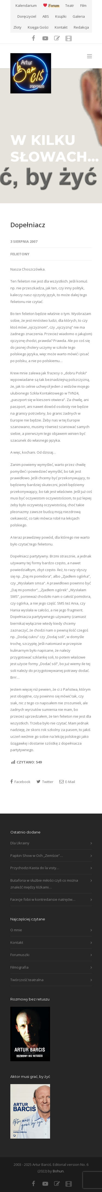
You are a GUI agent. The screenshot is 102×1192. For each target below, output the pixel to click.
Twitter (44, 781)
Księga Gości (38, 27)
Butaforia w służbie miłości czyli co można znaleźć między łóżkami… (44, 884)
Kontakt (61, 27)
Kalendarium (26, 5)
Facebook (20, 781)
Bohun (58, 1171)
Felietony (19, 253)
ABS (45, 16)
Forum (51, 5)
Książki (60, 16)
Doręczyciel (26, 16)
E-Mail (67, 781)
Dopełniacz (27, 224)
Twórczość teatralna (27, 979)
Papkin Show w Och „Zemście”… (36, 855)
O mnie (16, 929)
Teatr (69, 5)
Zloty (17, 27)
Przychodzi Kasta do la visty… (34, 867)
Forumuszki (19, 954)
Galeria (79, 16)
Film (83, 5)
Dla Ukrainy (19, 843)
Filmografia (19, 967)
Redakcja (81, 27)
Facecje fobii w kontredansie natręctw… (42, 899)
